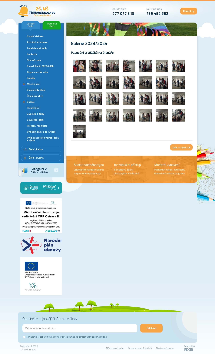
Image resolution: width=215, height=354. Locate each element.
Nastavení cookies (165, 348)
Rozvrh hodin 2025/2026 (40, 66)
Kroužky (31, 78)
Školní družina (36, 157)
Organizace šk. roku (37, 72)
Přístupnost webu (115, 348)
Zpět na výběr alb (181, 147)
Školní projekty (35, 96)
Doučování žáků (35, 120)
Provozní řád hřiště (37, 126)
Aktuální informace (37, 42)
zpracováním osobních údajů (93, 336)
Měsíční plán (33, 84)
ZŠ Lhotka (36, 11)
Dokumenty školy (36, 90)
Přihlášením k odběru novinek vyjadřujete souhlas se (66, 336)
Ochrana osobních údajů (140, 348)
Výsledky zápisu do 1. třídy (41, 131)
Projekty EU (33, 108)
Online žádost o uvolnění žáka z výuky (43, 139)
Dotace (30, 102)
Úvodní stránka (35, 36)
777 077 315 (123, 13)
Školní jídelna (36, 149)
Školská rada (34, 60)
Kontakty (188, 11)
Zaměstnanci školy (37, 48)
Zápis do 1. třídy (35, 114)
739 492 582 (157, 13)
